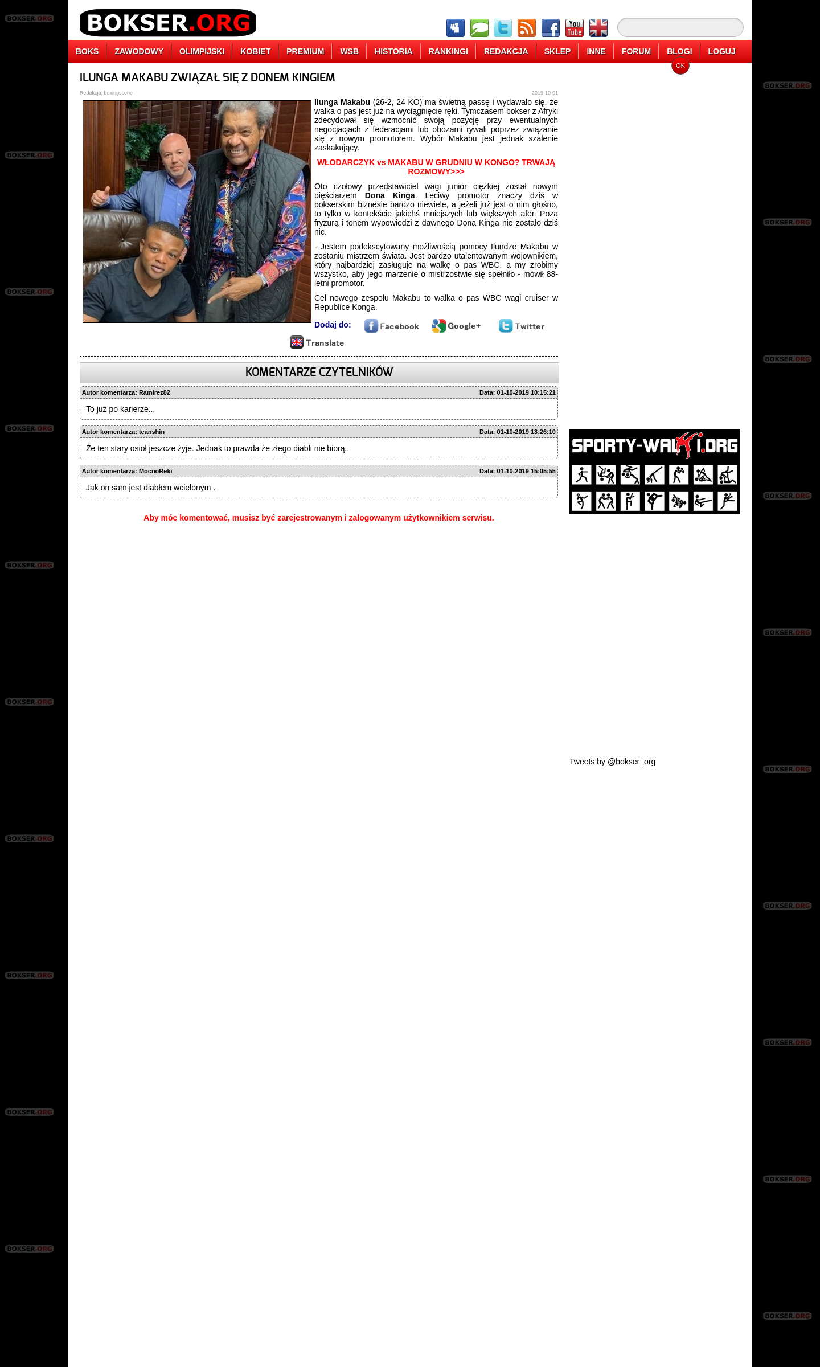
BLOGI (679, 51)
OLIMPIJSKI (201, 51)
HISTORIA (394, 51)
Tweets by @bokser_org (612, 761)
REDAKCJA (506, 51)
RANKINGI (448, 51)
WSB (349, 51)
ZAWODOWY (138, 51)
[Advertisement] (654, 242)
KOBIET (255, 51)
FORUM (636, 51)
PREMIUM (305, 51)
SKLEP (557, 51)
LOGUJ (722, 51)
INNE (596, 51)
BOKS (87, 51)
